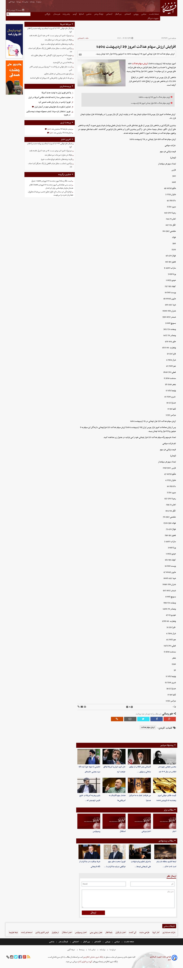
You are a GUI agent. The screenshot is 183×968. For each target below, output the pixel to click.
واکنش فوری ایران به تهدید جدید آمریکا (56, 93)
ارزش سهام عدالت (140, 63)
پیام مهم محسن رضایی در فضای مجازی (58, 73)
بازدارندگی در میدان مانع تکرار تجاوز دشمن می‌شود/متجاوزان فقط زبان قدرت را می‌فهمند (50, 193)
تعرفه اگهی (12, 2)
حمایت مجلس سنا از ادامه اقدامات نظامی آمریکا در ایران (49, 97)
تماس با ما (25, 2)
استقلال (123, 831)
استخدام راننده (26, 932)
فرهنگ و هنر (99, 14)
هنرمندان (56, 14)
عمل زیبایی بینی (96, 932)
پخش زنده (66, 14)
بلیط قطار (108, 932)
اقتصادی (128, 14)
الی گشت (132, 932)
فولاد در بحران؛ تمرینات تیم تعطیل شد (58, 39)
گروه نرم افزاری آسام (85, 961)
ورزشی (136, 14)
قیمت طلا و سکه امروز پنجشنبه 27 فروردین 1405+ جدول (51, 181)
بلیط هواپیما (13, 932)
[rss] (28, 957)
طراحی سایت (144, 932)
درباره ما (39, 2)
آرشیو (75, 14)
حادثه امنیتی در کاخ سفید (62, 62)
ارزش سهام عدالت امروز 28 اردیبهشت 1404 (154, 97)
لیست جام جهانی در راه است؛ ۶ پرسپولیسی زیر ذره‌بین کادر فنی (51, 68)
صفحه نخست (154, 14)
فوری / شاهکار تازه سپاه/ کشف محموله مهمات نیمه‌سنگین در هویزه (48, 113)
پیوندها (19, 2)
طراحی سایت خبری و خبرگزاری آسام (160, 958)
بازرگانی (48, 14)
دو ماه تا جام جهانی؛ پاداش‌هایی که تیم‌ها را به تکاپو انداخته (51, 78)
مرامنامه (32, 2)
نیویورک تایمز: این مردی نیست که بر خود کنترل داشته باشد (50, 35)
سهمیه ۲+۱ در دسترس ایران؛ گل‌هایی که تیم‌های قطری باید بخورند (51, 57)
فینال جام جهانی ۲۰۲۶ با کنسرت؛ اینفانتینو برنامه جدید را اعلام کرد (49, 30)
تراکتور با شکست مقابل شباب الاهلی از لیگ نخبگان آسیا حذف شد (50, 50)
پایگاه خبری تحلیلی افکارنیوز (93, 957)
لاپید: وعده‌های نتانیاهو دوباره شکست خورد (56, 44)
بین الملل (118, 14)
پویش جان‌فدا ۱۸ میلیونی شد (61, 129)
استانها (81, 14)
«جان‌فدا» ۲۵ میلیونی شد (62, 132)
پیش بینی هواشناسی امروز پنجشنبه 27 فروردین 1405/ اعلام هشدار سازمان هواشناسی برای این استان (51, 186)
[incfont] (132, 707)
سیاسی (144, 14)
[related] (80, 54)
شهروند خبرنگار (153, 18)
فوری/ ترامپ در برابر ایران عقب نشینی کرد (54, 102)
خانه (86, 38)
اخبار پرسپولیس (81, 932)
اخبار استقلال (67, 932)
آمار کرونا (155, 932)
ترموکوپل (55, 932)
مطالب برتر (168, 810)
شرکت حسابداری (168, 932)
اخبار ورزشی (146, 831)
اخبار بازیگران (121, 932)
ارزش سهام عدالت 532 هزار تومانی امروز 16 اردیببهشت (150, 103)
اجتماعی (109, 14)
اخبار (174, 831)
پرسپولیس (96, 831)
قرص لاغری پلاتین (42, 932)
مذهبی (89, 14)
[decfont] (127, 707)
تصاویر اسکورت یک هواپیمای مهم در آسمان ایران (52, 107)
